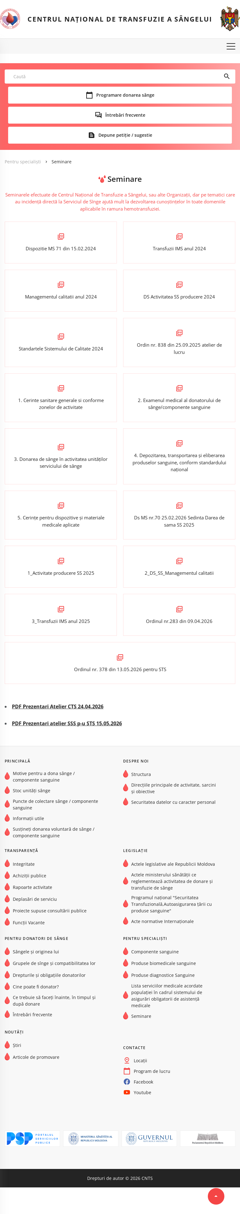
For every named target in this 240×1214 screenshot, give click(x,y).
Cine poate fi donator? (36, 1013)
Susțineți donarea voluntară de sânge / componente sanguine (53, 859)
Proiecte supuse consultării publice (50, 937)
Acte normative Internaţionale (162, 948)
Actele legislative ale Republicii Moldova (173, 890)
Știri (17, 1072)
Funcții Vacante (29, 949)
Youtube (142, 1119)
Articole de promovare (36, 1083)
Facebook (143, 1108)
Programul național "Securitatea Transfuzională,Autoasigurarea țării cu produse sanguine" (171, 930)
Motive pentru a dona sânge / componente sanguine (44, 803)
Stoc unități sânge (31, 817)
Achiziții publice (29, 902)
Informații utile (28, 845)
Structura (141, 800)
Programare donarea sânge (125, 95)
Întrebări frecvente (125, 115)
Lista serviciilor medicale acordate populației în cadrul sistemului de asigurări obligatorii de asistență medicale (166, 1022)
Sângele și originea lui (36, 978)
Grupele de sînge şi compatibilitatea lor (54, 990)
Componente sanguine (155, 978)
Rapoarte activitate (32, 914)
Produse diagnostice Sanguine (163, 1001)
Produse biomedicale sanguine (163, 990)
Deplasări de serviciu (35, 925)
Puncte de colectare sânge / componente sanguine (55, 831)
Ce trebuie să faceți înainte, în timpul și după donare (54, 1027)
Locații (140, 1087)
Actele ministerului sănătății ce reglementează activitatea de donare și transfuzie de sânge (172, 907)
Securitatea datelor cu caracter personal (173, 829)
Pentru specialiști (23, 162)
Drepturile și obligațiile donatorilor (49, 1001)
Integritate (24, 890)
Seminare (62, 162)
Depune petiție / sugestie (125, 135)
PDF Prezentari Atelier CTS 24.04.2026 (57, 733)
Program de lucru (152, 1097)
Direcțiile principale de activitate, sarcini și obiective (173, 814)
